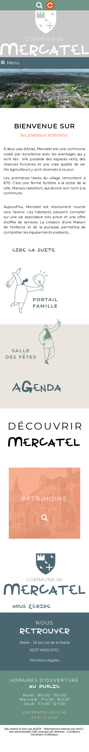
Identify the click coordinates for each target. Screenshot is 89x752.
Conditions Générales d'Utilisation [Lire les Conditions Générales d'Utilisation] (55, 733)
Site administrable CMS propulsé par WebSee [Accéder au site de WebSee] (37, 731)
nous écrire (45, 607)
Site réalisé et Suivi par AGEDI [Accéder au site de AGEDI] (22, 728)
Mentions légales (44, 660)
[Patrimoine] (44, 503)
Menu (13, 62)
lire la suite (44, 250)
